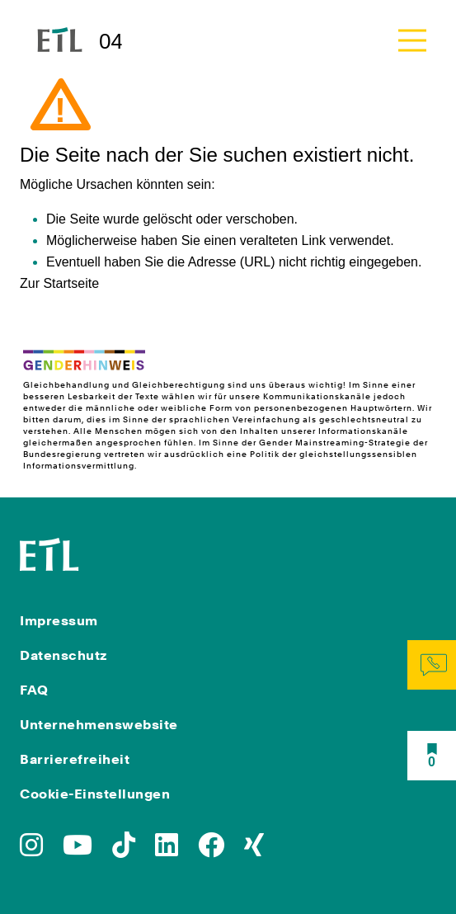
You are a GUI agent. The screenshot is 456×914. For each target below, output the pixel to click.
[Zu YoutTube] (77, 850)
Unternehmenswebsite (99, 725)
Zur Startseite (59, 283)
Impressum (59, 621)
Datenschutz (64, 655)
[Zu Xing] (254, 850)
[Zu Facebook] (211, 850)
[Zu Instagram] (31, 850)
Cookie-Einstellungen (95, 794)
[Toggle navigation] (412, 40)
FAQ (34, 690)
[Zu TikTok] (123, 850)
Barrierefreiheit (74, 759)
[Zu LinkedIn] (166, 850)
